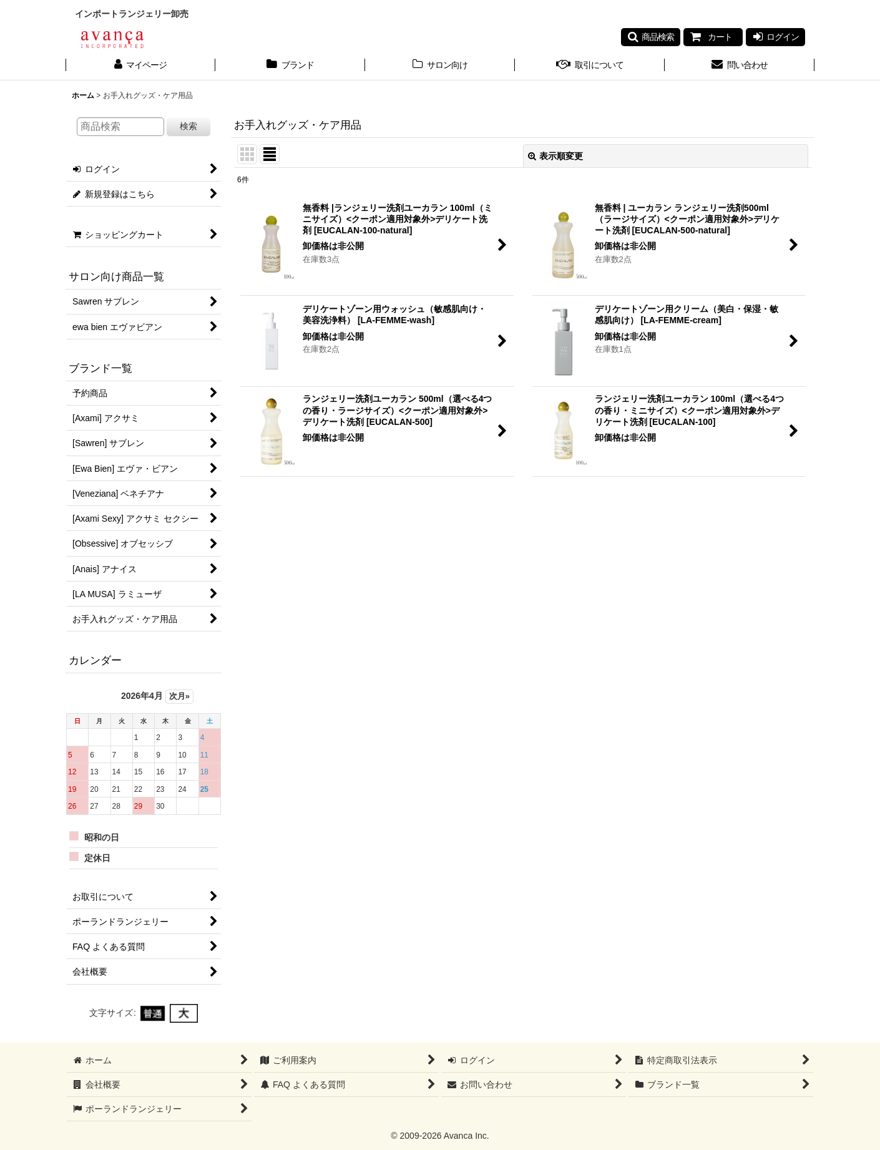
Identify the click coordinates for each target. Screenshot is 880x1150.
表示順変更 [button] (555, 156)
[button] (650, 37)
